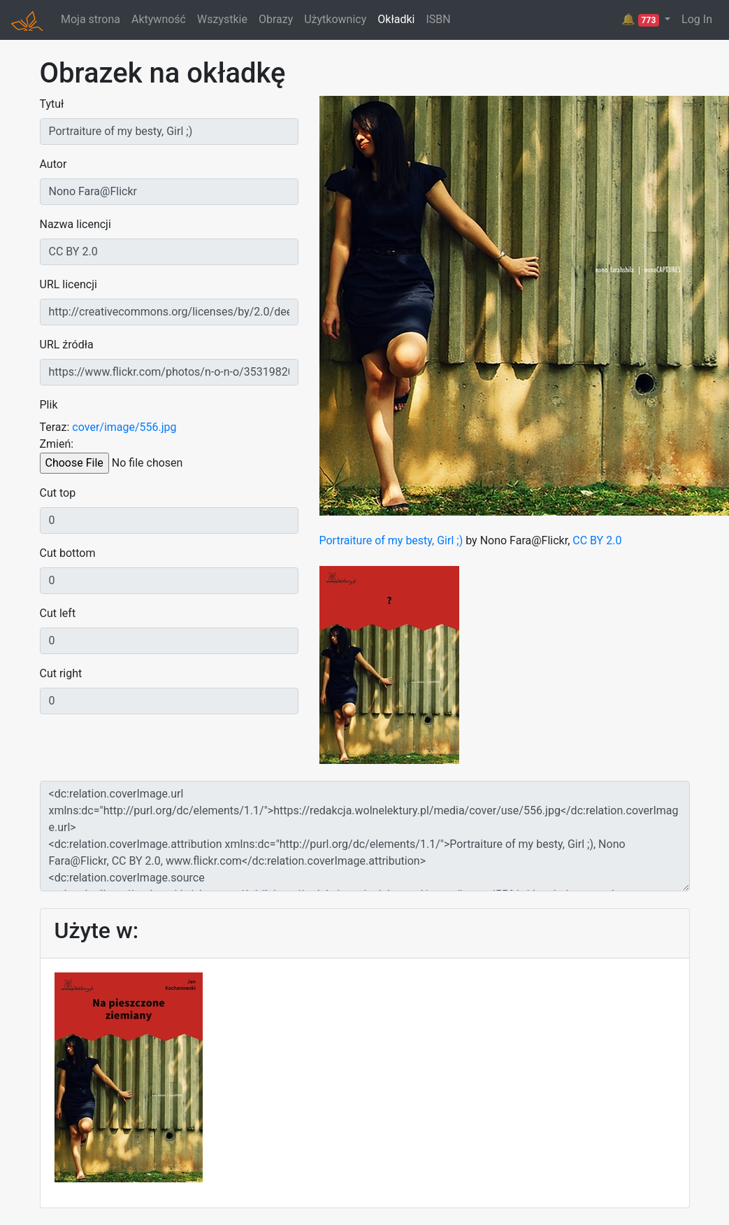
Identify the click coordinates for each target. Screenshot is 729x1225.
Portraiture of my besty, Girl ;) (391, 540)
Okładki (395, 19)
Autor (53, 164)
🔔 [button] (641, 20)
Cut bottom (68, 553)
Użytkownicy (335, 19)
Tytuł (52, 104)
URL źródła (67, 344)
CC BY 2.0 (596, 540)
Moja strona (90, 19)
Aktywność (158, 19)
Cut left (58, 613)
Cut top (58, 493)
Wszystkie (222, 19)
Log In (696, 19)
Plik (49, 404)
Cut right (61, 673)
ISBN (438, 19)
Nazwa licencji (75, 224)
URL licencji (68, 284)
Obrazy (276, 19)
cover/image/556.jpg (124, 427)
